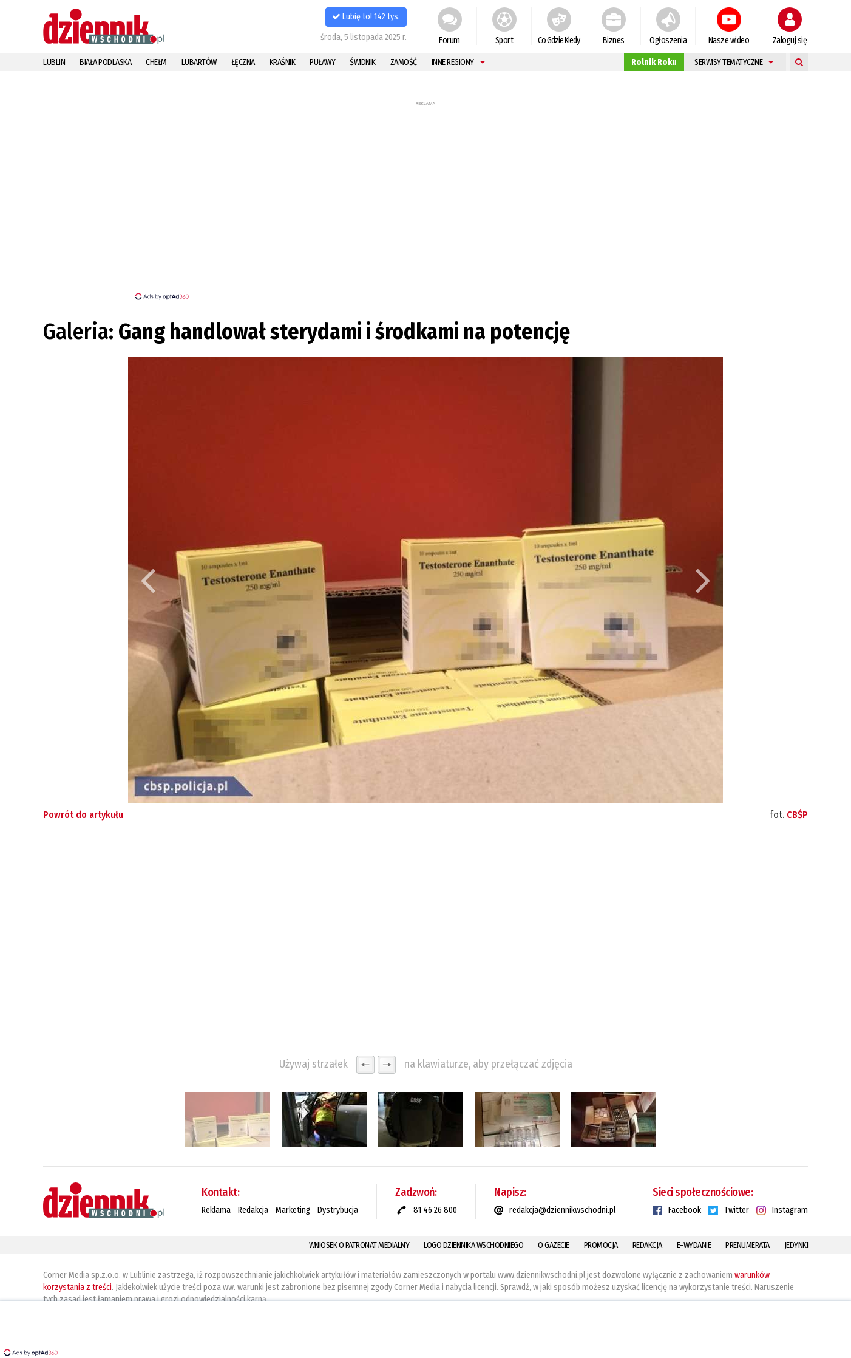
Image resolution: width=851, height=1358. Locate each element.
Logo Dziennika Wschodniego (473, 1245)
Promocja (601, 1245)
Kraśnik (283, 62)
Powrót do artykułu (83, 815)
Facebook (684, 1210)
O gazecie (553, 1245)
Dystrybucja (337, 1210)
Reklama (216, 1210)
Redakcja (253, 1210)
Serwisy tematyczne (733, 62)
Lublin (54, 62)
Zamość (403, 62)
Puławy (322, 62)
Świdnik (363, 62)
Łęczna (243, 62)
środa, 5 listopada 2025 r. (363, 37)
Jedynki (796, 1245)
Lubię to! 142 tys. (366, 17)
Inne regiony (458, 62)
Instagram (790, 1210)
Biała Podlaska (105, 62)
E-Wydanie (694, 1245)
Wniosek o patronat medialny (359, 1245)
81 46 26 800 (435, 1210)
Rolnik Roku (654, 62)
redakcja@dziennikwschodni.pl (562, 1210)
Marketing (293, 1210)
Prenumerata (747, 1245)
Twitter (736, 1210)
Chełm (156, 62)
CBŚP (797, 815)
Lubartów (199, 62)
